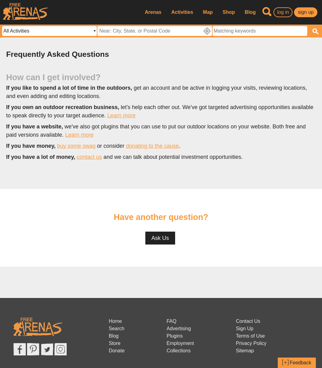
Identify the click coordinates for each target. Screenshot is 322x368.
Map (208, 12)
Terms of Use (250, 336)
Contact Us (248, 321)
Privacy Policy (251, 343)
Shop (229, 12)
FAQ (171, 321)
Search (116, 328)
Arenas (153, 12)
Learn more (121, 115)
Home (115, 321)
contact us (89, 157)
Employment (180, 343)
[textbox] (260, 31)
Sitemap (245, 350)
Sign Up (244, 328)
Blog (250, 12)
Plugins (175, 336)
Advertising (179, 328)
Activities (182, 12)
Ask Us (160, 238)
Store (114, 343)
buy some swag (76, 146)
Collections (178, 350)
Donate (117, 350)
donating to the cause (152, 146)
